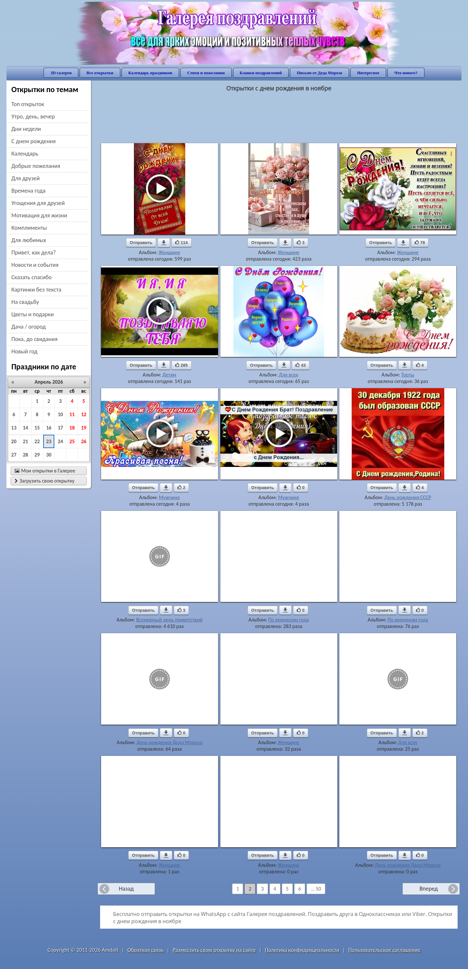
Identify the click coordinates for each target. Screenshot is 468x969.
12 (83, 414)
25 (72, 441)
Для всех (288, 375)
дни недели (26, 128)
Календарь (24, 153)
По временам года (288, 620)
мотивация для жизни (39, 215)
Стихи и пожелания (206, 72)
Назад (126, 888)
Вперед (429, 888)
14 (25, 428)
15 (37, 428)
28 (25, 455)
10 (60, 414)
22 (37, 441)
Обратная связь (145, 950)
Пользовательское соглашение (384, 950)
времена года (28, 190)
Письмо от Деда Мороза (319, 72)
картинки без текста (36, 289)
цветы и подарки (32, 314)
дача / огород (28, 326)
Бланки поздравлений (261, 72)
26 (83, 441)
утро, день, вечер (33, 116)
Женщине (169, 252)
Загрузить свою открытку (44, 481)
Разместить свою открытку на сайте (214, 950)
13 (13, 428)
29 (37, 455)
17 (60, 428)
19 (83, 428)
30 (48, 455)
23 (48, 441)
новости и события (34, 264)
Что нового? (405, 72)
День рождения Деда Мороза (169, 742)
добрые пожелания (35, 166)
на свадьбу (25, 302)
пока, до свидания (34, 339)
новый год (24, 351)
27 (13, 455)
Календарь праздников (150, 72)
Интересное (368, 72)
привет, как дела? (33, 252)
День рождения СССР (407, 497)
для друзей (25, 178)
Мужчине (169, 497)
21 (25, 441)
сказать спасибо (31, 277)
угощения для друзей (38, 203)
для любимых (28, 240)
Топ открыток (27, 104)
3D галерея (61, 72)
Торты (407, 375)
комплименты (29, 227)
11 (72, 414)
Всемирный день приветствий (169, 620)
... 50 (316, 889)
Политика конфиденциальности (302, 950)
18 (72, 428)
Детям (169, 375)
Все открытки (99, 72)
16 (48, 428)
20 (13, 441)
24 (60, 441)
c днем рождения (33, 141)
